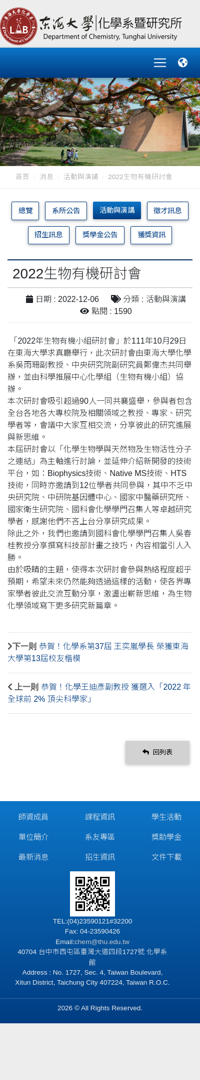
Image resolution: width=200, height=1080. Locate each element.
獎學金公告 (100, 235)
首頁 (23, 177)
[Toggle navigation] (160, 62)
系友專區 (100, 837)
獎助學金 (167, 837)
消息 (47, 177)
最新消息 (33, 857)
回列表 (157, 752)
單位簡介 (33, 837)
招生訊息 (48, 235)
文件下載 (167, 857)
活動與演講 (81, 177)
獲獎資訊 (152, 235)
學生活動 (167, 817)
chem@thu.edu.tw (102, 942)
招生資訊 (100, 857)
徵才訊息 (168, 211)
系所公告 (66, 211)
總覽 (25, 211)
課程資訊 (100, 817)
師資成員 (33, 817)
